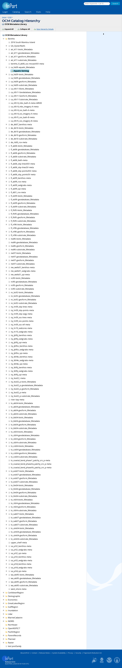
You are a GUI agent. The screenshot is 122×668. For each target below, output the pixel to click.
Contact (34, 653)
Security (78, 653)
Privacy (70, 653)
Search (28, 12)
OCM (9, 17)
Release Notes (44, 653)
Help (48, 12)
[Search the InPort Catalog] (97, 3)
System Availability (59, 653)
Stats (38, 12)
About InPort (24, 653)
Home (4, 17)
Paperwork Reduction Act (93, 653)
